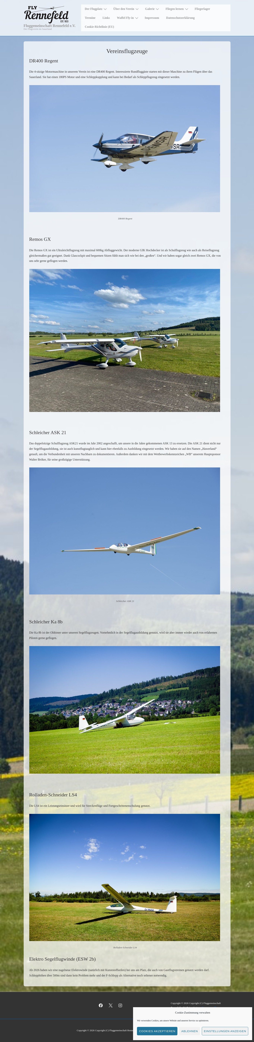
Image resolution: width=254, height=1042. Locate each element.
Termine (90, 17)
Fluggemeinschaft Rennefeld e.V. (50, 26)
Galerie (152, 9)
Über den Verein (126, 9)
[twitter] (110, 1005)
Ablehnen (189, 1031)
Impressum (152, 17)
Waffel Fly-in (128, 17)
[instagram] (120, 1005)
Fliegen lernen (177, 9)
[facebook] (100, 1005)
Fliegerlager (202, 8)
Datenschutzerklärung (180, 17)
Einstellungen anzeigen (225, 1031)
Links (106, 17)
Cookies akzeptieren (157, 1031)
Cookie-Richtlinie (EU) (99, 26)
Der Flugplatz (96, 9)
